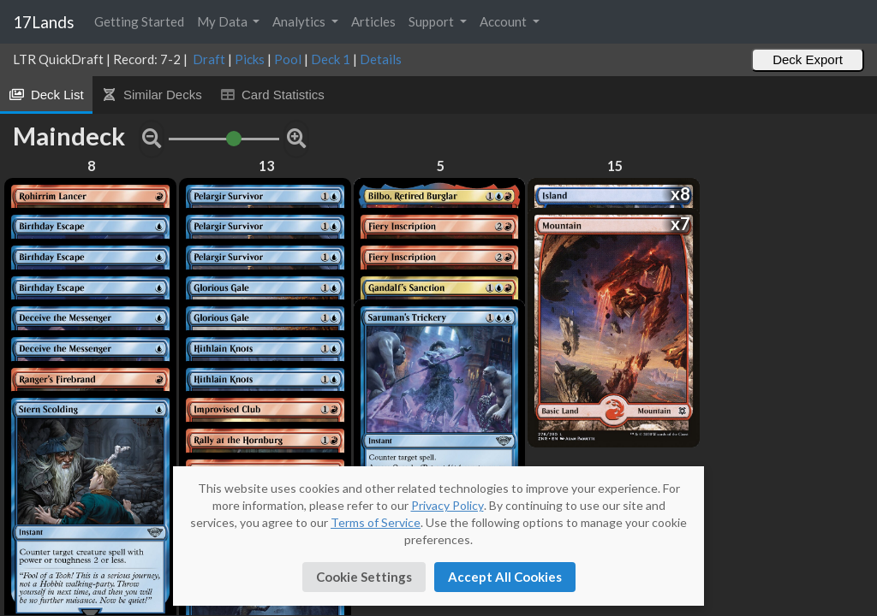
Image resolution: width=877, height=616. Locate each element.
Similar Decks (152, 94)
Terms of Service (376, 522)
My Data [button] (223, 21)
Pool (287, 59)
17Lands (44, 22)
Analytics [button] (300, 21)
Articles (373, 21)
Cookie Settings (364, 576)
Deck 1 (330, 59)
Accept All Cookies (505, 576)
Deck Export (808, 59)
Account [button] (504, 21)
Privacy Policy (447, 505)
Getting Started (139, 21)
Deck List (46, 94)
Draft (209, 59)
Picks (250, 59)
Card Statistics (272, 94)
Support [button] (432, 21)
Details (381, 59)
